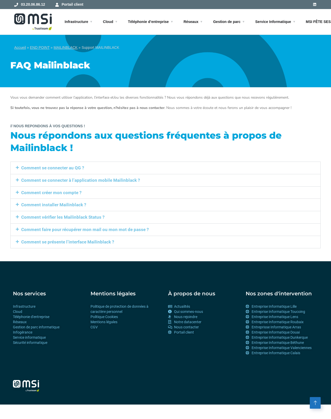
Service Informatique (273, 22)
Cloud (108, 22)
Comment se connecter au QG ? (52, 167)
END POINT (40, 47)
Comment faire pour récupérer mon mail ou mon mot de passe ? (85, 229)
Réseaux (191, 22)
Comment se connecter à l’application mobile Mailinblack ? (80, 180)
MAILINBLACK (66, 47)
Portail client (72, 4)
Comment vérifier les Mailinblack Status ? (62, 217)
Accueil (20, 47)
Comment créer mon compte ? (51, 192)
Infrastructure (76, 22)
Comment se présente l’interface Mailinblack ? (67, 241)
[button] (165, 168)
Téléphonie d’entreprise (148, 22)
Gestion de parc (226, 22)
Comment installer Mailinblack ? (53, 204)
